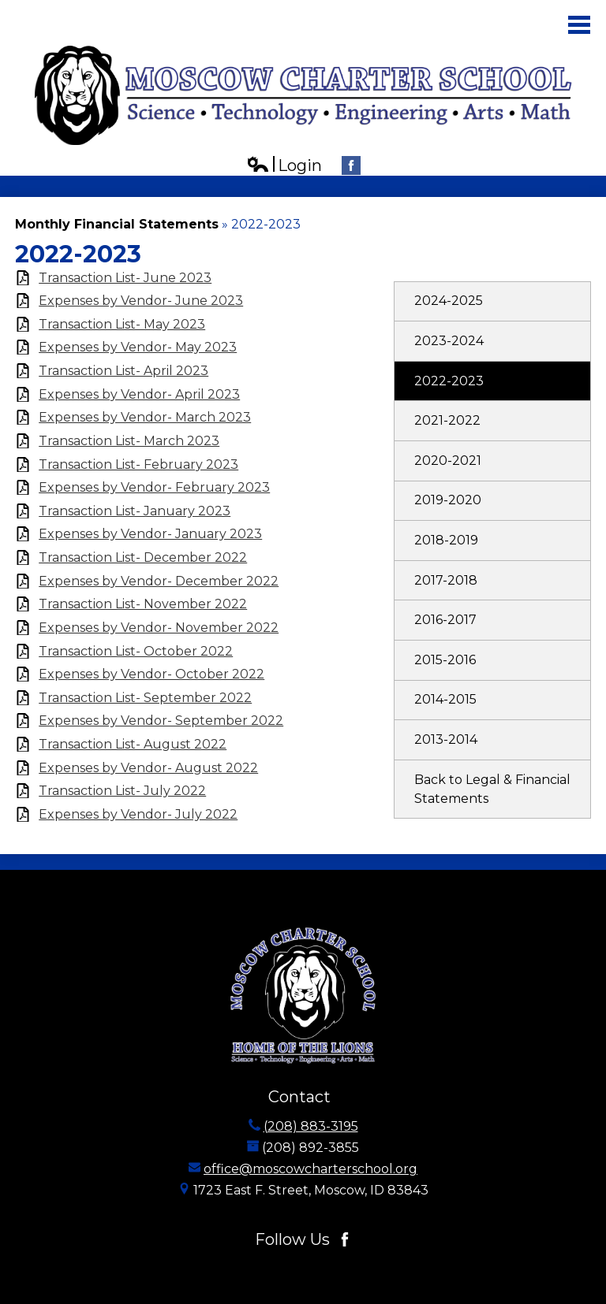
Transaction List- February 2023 (138, 464)
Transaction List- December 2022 (143, 557)
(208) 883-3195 (311, 1126)
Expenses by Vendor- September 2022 (161, 720)
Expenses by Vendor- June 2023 (141, 300)
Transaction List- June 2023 (125, 277)
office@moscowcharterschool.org (310, 1168)
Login (284, 166)
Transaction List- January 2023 (134, 510)
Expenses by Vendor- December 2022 (159, 581)
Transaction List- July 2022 (122, 790)
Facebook (351, 167)
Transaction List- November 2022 (143, 603)
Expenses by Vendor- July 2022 (138, 814)
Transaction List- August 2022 (132, 744)
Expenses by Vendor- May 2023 (138, 347)
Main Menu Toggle (579, 25)
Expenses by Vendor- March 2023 (145, 417)
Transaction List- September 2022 (145, 697)
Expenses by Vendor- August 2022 (148, 767)
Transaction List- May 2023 (122, 324)
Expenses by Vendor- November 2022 (159, 627)
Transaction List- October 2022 (136, 651)
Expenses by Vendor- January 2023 (150, 533)
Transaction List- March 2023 (129, 440)
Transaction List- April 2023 (123, 370)
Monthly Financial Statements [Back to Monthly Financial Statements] (117, 224)
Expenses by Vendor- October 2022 (151, 674)
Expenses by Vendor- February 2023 (154, 487)
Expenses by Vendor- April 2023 (139, 394)
